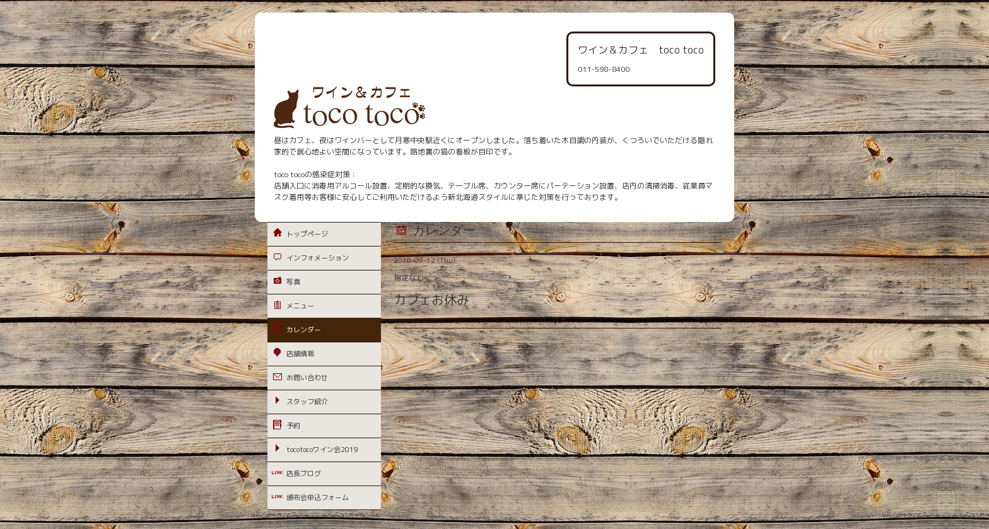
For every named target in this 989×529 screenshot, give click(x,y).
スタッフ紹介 (307, 402)
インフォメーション (317, 258)
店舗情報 (300, 354)
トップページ (307, 234)
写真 (293, 282)
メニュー (300, 306)
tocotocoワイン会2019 (322, 450)
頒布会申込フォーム (317, 497)
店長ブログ (303, 473)
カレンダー (303, 330)
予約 (293, 426)
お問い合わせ (307, 378)
